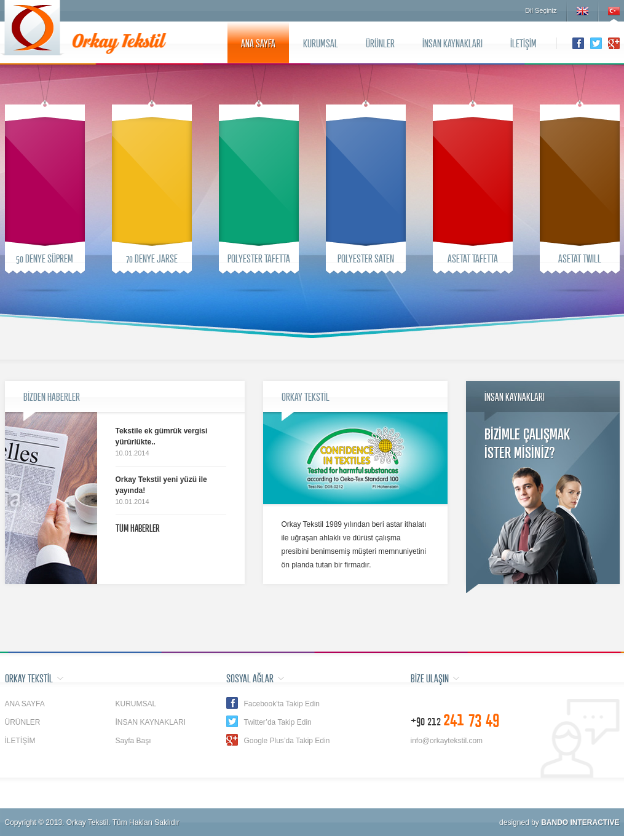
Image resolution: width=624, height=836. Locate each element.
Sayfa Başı (133, 740)
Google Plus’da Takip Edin (287, 740)
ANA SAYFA (258, 43)
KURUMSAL (320, 43)
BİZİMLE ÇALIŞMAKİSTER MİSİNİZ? (527, 443)
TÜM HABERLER (138, 528)
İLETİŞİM (523, 43)
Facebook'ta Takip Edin (282, 704)
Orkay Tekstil (32, 27)
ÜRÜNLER (380, 43)
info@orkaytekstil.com (447, 740)
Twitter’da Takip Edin (278, 722)
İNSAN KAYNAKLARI (452, 43)
